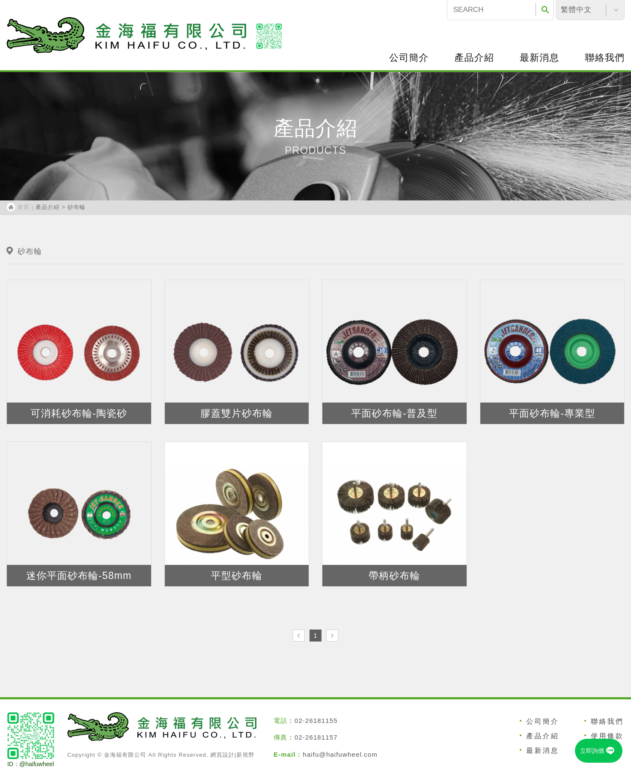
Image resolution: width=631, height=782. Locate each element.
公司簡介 (409, 57)
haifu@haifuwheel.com (340, 754)
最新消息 (539, 57)
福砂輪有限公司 (126, 35)
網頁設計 (222, 755)
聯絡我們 (607, 721)
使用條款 (607, 736)
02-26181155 (316, 720)
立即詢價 (600, 750)
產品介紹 (474, 57)
